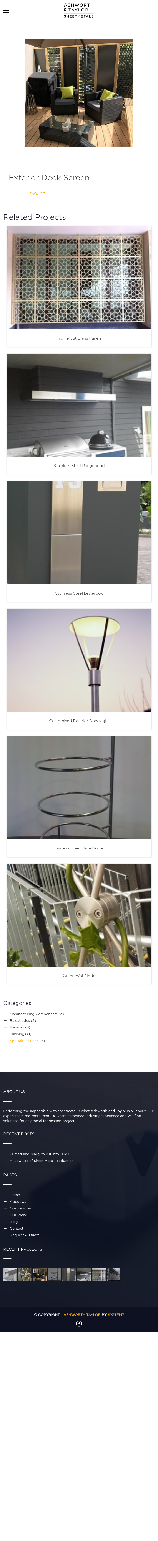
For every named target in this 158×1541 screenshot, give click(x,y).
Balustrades (20, 1020)
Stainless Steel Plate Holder (79, 848)
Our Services (20, 1208)
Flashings (18, 1034)
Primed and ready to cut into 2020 (39, 1154)
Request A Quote (25, 1235)
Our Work (18, 1215)
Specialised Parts (24, 1041)
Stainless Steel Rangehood (79, 465)
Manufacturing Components (34, 1014)
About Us (18, 1201)
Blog (14, 1222)
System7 (116, 1315)
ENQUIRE (37, 194)
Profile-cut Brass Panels (79, 338)
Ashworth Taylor (82, 1315)
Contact (16, 1228)
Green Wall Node (79, 976)
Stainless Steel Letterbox (79, 593)
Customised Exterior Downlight (79, 721)
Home (15, 1195)
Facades (17, 1027)
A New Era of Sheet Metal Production (42, 1161)
